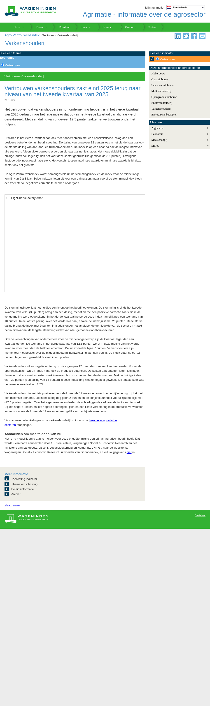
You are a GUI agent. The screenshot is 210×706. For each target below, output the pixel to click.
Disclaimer (200, 515)
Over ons (127, 27)
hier (129, 452)
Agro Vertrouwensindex (22, 35)
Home (15, 27)
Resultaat (63, 27)
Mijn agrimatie (154, 7)
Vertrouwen (12, 65)
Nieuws (104, 27)
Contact (149, 27)
